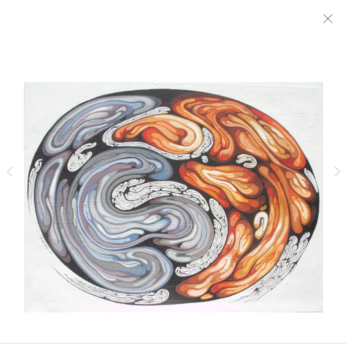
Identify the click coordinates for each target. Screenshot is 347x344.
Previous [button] (9, 172)
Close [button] (325, 21)
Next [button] (337, 172)
